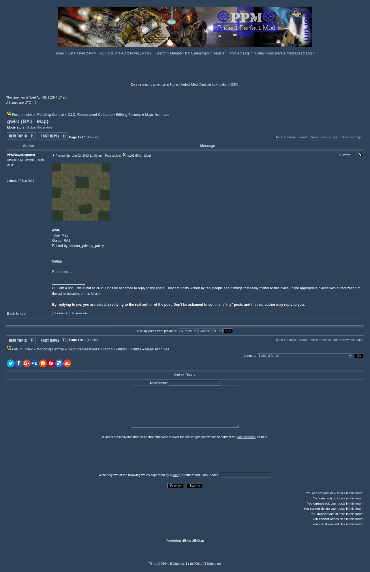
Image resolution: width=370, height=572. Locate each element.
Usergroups (200, 53)
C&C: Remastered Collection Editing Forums (104, 115)
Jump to (249, 355)
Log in (310, 53)
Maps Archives (157, 115)
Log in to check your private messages (273, 53)
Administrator (246, 437)
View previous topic (325, 137)
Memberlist (179, 53)
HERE (233, 84)
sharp (176, 475)
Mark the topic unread (291, 137)
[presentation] (51, 455)
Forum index (22, 115)
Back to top (16, 314)
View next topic (352, 137)
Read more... (62, 272)
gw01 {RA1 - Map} (28, 121)
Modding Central (50, 115)
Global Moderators (39, 127)
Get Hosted (77, 53)
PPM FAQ (97, 53)
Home (60, 53)
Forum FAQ (117, 53)
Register (220, 53)
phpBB (183, 540)
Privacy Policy (141, 53)
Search (161, 53)
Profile (235, 53)
